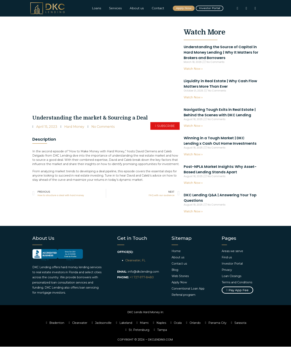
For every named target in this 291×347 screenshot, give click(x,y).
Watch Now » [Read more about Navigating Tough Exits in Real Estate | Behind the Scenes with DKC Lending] (193, 126)
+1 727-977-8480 (142, 277)
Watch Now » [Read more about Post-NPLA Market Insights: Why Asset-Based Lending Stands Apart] (193, 183)
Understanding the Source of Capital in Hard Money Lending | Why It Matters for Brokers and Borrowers (221, 53)
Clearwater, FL (135, 261)
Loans (96, 8)
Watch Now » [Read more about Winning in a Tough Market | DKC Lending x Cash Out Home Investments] (193, 154)
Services (115, 8)
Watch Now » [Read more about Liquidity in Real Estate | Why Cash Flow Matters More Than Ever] (193, 97)
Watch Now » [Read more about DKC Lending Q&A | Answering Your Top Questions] (193, 212)
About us (137, 8)
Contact (158, 8)
